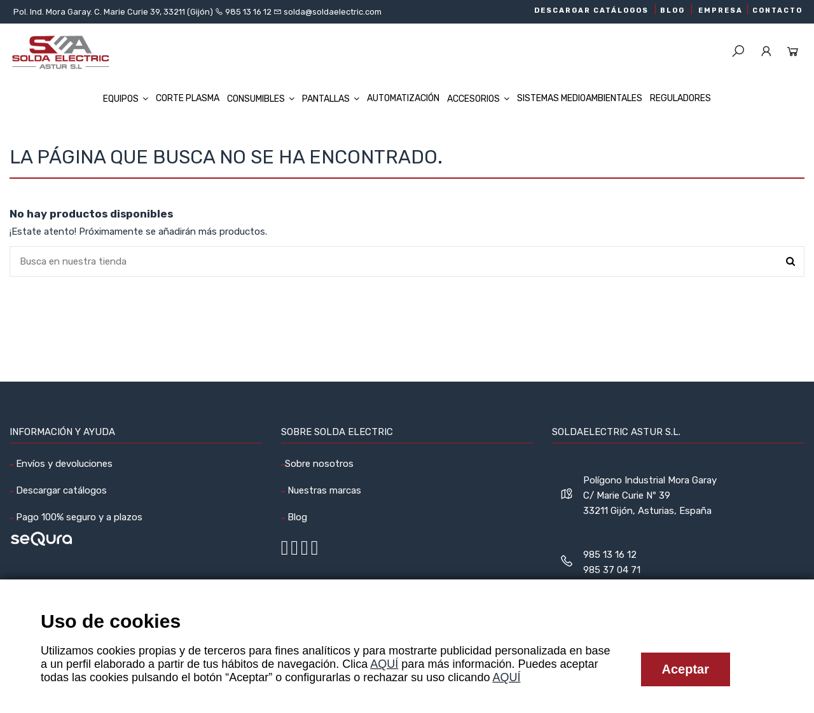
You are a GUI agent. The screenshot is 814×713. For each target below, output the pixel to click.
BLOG (672, 10)
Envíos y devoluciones (63, 463)
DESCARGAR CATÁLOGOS (591, 10)
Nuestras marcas (323, 490)
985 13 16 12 (248, 12)
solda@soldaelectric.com (332, 12)
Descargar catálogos (60, 490)
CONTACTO (777, 10)
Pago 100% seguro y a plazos (77, 517)
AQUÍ (384, 664)
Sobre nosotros (319, 463)
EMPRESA (720, 10)
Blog (296, 517)
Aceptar (685, 669)
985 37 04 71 (611, 570)
